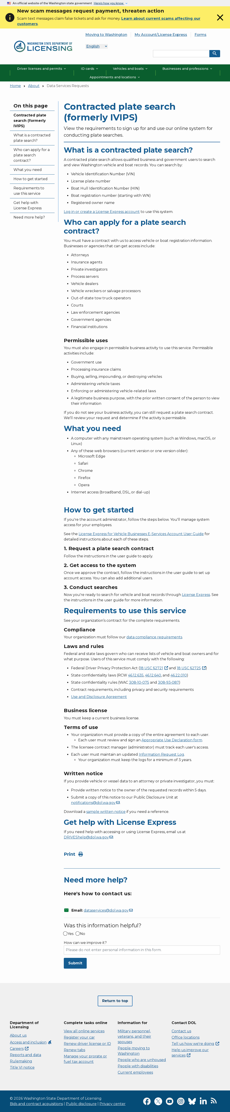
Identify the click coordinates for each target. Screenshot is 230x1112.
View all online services (84, 1031)
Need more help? (29, 217)
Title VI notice (22, 1067)
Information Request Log (161, 754)
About (34, 86)
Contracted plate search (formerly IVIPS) (29, 120)
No (82, 934)
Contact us (181, 1031)
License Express (196, 595)
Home (15, 86)
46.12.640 (153, 675)
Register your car (79, 1037)
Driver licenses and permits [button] (42, 69)
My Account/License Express (161, 35)
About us (18, 1035)
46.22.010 (178, 675)
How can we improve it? (85, 943)
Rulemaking (21, 1061)
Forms (200, 35)
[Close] (220, 22)
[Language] (96, 46)
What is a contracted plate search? (32, 138)
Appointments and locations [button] (115, 77)
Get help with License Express (27, 205)
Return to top (115, 1001)
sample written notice (106, 812)
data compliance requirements (154, 637)
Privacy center (113, 1104)
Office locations (185, 1037)
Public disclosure (81, 1104)
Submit (75, 963)
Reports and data (25, 1055)
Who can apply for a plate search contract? (31, 155)
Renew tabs (74, 1050)
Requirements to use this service (28, 191)
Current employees (135, 1072)
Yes (70, 934)
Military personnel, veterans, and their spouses (134, 1036)
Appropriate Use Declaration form (172, 740)
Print (73, 854)
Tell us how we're (195, 1044)
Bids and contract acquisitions (36, 1104)
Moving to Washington (106, 35)
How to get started (30, 179)
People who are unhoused (142, 1060)
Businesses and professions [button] (187, 69)
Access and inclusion (31, 1042)
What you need (27, 170)
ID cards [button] (90, 69)
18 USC (154, 668)
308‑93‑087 (168, 682)
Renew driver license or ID (87, 1044)
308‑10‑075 (139, 682)
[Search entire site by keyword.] (181, 53)
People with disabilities (138, 1066)
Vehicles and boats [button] (130, 69)
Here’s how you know (109, 3)
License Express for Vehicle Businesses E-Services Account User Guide (141, 534)
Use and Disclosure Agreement (99, 697)
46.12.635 (136, 675)
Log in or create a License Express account (102, 212)
